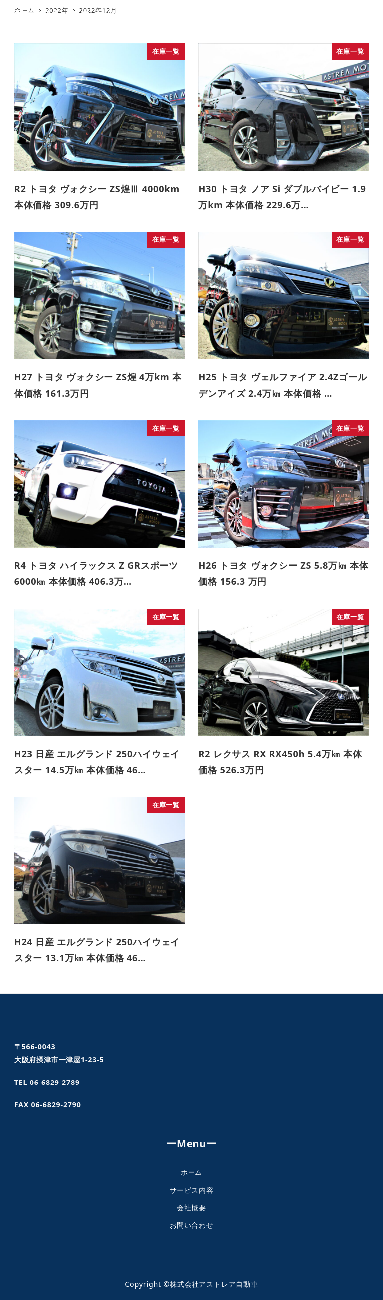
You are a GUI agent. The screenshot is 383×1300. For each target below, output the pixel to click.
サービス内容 (192, 1190)
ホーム (191, 1172)
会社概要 (191, 1207)
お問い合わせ (192, 1225)
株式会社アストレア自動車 (93, 15)
